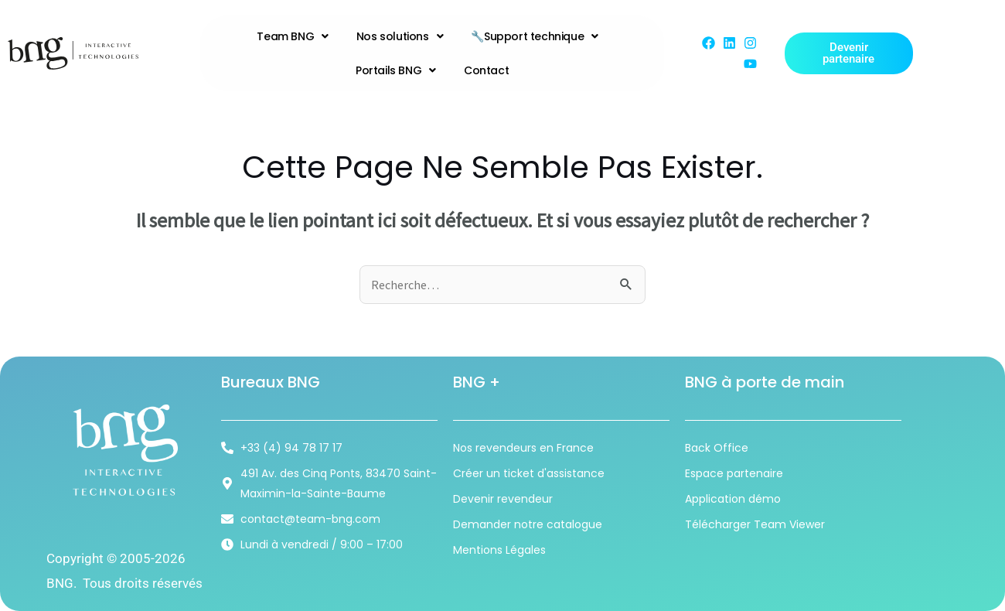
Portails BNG (396, 70)
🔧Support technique (534, 36)
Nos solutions (399, 36)
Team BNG (292, 36)
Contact (486, 70)
